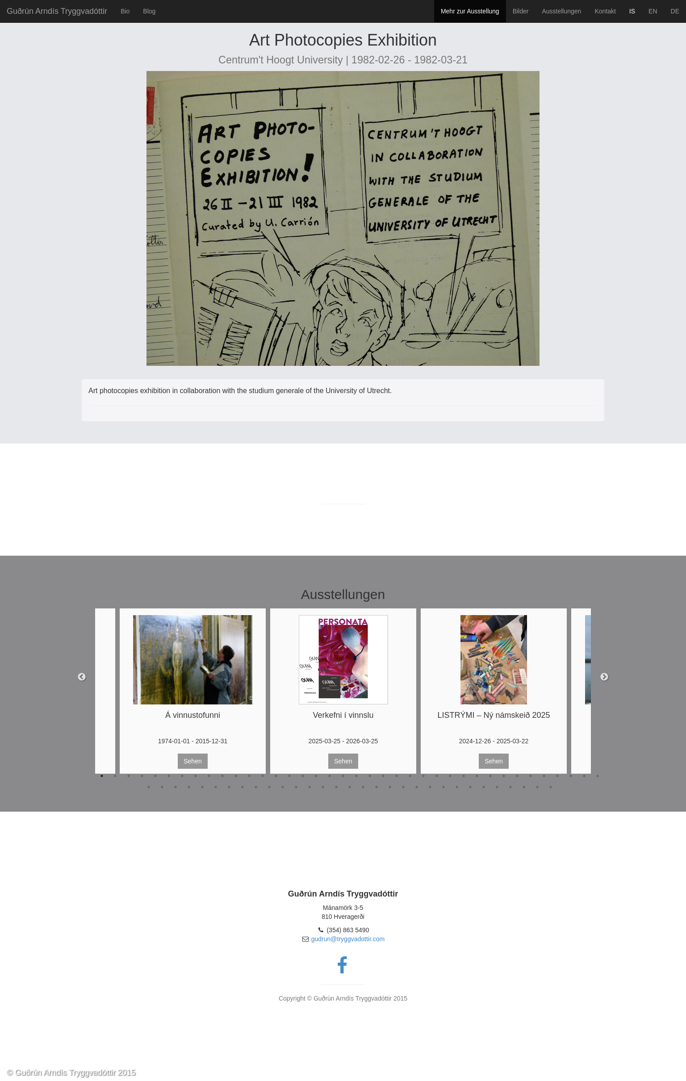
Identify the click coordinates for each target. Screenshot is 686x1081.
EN (652, 11)
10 (222, 775)
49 (282, 787)
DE (675, 11)
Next (604, 677)
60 (430, 787)
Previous (81, 677)
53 (336, 787)
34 (544, 775)
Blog (149, 11)
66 (510, 787)
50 (296, 787)
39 (148, 787)
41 (175, 787)
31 (503, 775)
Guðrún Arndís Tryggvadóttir (57, 11)
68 (537, 787)
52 (322, 787)
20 (356, 775)
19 (343, 775)
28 (463, 775)
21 (369, 775)
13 (262, 775)
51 (309, 787)
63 (470, 787)
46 (242, 787)
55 (363, 787)
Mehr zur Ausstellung (470, 11)
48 (269, 787)
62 (456, 787)
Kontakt (604, 11)
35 (557, 775)
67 (523, 787)
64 (483, 787)
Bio (125, 11)
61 (443, 787)
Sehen (192, 761)
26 (436, 775)
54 (349, 787)
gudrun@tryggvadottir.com (348, 939)
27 (450, 775)
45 (229, 787)
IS (632, 11)
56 (376, 787)
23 (396, 775)
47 (255, 787)
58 (403, 787)
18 (329, 775)
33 (530, 775)
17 (316, 775)
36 (570, 775)
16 (302, 775)
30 (490, 775)
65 (497, 787)
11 (235, 775)
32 (517, 775)
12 (249, 775)
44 (215, 787)
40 (162, 787)
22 (383, 775)
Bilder (521, 11)
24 (410, 775)
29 (477, 775)
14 (276, 775)
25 (423, 775)
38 (597, 775)
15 (289, 775)
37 (584, 775)
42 (188, 787)
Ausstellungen (561, 11)
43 (202, 787)
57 (389, 787)
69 (550, 787)
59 (416, 787)
